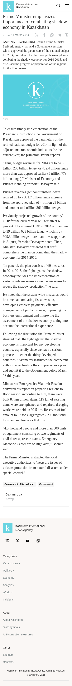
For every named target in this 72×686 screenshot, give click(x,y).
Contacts (8, 662)
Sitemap (8, 654)
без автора (14, 494)
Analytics (8, 585)
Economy (8, 577)
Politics (7, 570)
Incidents (8, 599)
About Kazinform (13, 619)
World (6, 592)
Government (46, 484)
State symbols (11, 627)
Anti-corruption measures (18, 634)
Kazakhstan (10, 563)
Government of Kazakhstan (19, 484)
